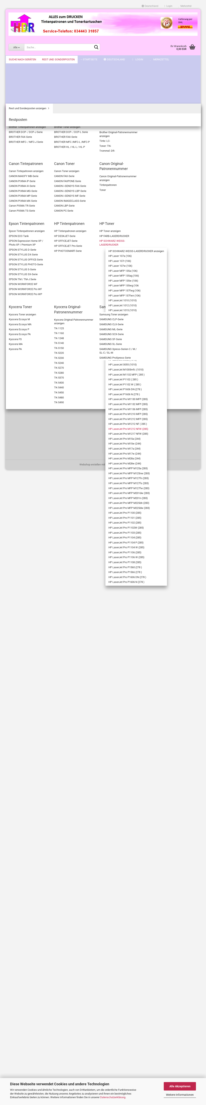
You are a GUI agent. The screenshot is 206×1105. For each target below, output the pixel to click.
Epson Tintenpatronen (27, 124)
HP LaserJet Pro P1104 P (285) (35, 675)
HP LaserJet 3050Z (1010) (32, 322)
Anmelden (30, 893)
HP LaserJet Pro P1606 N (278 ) (35, 751)
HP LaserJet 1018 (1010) (35, 267)
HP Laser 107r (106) (32, 181)
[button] (150, 6)
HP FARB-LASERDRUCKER (32, 147)
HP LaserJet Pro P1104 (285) (34, 666)
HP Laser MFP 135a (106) (32, 195)
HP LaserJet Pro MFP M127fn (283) (33, 552)
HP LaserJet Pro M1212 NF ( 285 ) (34, 448)
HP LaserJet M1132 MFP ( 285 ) (35, 353)
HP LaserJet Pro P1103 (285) (34, 656)
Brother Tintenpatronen (28, 82)
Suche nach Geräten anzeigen (32, 77)
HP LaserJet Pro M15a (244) (33, 476)
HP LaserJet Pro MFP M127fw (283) (33, 571)
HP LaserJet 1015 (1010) (35, 261)
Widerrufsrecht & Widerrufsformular (28, 944)
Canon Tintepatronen (26, 103)
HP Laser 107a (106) (32, 176)
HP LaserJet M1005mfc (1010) (34, 343)
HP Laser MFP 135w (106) (32, 214)
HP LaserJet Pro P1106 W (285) (34, 704)
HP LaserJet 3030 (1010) (35, 309)
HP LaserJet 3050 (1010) (35, 315)
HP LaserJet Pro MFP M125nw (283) (33, 542)
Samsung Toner (24, 774)
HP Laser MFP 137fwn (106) (33, 242)
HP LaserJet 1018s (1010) (31, 275)
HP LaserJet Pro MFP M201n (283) (33, 590)
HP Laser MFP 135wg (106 (33, 223)
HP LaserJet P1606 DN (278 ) (34, 381)
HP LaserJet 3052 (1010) (35, 330)
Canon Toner (22, 109)
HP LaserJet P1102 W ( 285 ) (34, 372)
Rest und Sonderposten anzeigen (28, 789)
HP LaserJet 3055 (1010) (35, 336)
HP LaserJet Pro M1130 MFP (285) (34, 400)
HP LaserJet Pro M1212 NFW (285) (34, 457)
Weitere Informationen (180, 1094)
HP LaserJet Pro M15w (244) (34, 486)
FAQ (10, 1017)
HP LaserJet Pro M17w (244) (34, 504)
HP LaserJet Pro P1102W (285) (35, 647)
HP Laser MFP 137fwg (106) (33, 233)
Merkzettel (185, 6)
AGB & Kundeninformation (23, 958)
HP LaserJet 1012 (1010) (35, 255)
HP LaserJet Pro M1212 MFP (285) (34, 438)
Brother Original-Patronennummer (24, 96)
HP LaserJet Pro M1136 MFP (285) (34, 419)
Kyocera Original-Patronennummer (24, 766)
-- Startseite (17, 59)
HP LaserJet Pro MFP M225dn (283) (33, 599)
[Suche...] (16, 47)
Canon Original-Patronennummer (24, 117)
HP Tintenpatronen (25, 130)
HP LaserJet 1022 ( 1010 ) (35, 290)
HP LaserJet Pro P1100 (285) (34, 618)
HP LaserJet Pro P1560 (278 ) (34, 722)
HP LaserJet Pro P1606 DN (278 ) (34, 742)
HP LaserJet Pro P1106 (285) (34, 694)
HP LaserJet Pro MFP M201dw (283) (33, 580)
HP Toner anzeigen (28, 141)
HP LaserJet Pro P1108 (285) (34, 713)
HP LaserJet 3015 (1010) (35, 297)
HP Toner (20, 136)
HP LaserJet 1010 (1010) (35, 250)
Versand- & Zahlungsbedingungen (27, 937)
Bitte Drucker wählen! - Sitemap (26, 930)
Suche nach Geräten (23, 70)
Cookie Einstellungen (20, 971)
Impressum (15, 951)
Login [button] (168, 6)
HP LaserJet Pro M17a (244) (33, 495)
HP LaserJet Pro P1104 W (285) (34, 685)
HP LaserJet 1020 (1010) (35, 282)
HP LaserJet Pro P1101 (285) (34, 628)
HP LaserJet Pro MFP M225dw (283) (33, 609)
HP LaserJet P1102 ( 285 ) (35, 362)
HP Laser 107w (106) (33, 187)
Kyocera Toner (23, 758)
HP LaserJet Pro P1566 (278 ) (34, 732)
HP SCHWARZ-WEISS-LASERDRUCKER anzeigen (33, 167)
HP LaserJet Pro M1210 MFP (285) (34, 429)
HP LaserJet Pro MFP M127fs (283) (33, 561)
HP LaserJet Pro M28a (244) (33, 514)
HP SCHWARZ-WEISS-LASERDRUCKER (30, 155)
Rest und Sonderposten (25, 781)
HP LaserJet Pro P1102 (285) (34, 637)
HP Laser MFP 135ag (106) (33, 204)
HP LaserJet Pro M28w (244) (34, 524)
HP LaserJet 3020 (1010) (35, 303)
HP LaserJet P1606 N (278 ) (33, 391)
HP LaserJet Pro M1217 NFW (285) (34, 467)
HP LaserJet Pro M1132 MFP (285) (34, 410)
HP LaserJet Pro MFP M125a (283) (33, 533)
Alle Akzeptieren (180, 1086)
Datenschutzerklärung (112, 1097)
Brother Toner (22, 88)
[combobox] (87, 101)
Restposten (21, 797)
